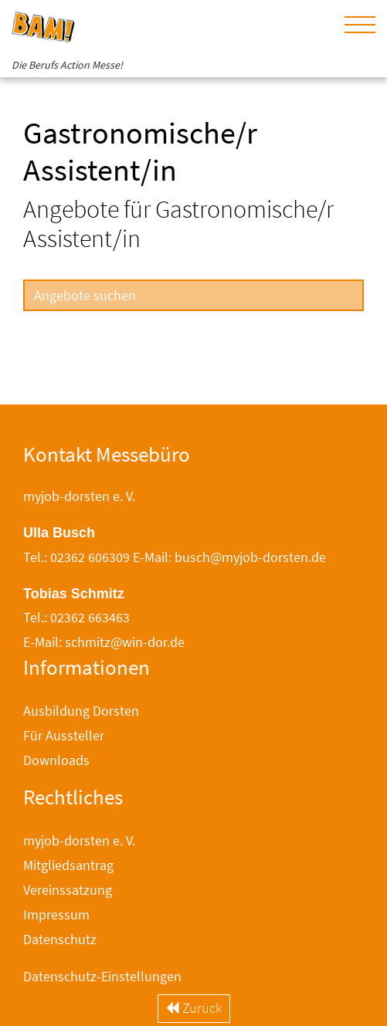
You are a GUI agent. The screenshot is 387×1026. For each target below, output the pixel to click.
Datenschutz (60, 939)
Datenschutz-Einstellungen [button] (102, 976)
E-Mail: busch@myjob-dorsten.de (229, 557)
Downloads (56, 760)
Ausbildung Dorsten (81, 711)
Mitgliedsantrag (68, 865)
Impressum (56, 914)
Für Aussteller (63, 735)
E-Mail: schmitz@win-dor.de (104, 642)
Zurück (194, 1008)
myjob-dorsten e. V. (79, 840)
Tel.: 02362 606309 (76, 557)
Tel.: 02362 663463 (76, 617)
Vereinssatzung (67, 890)
